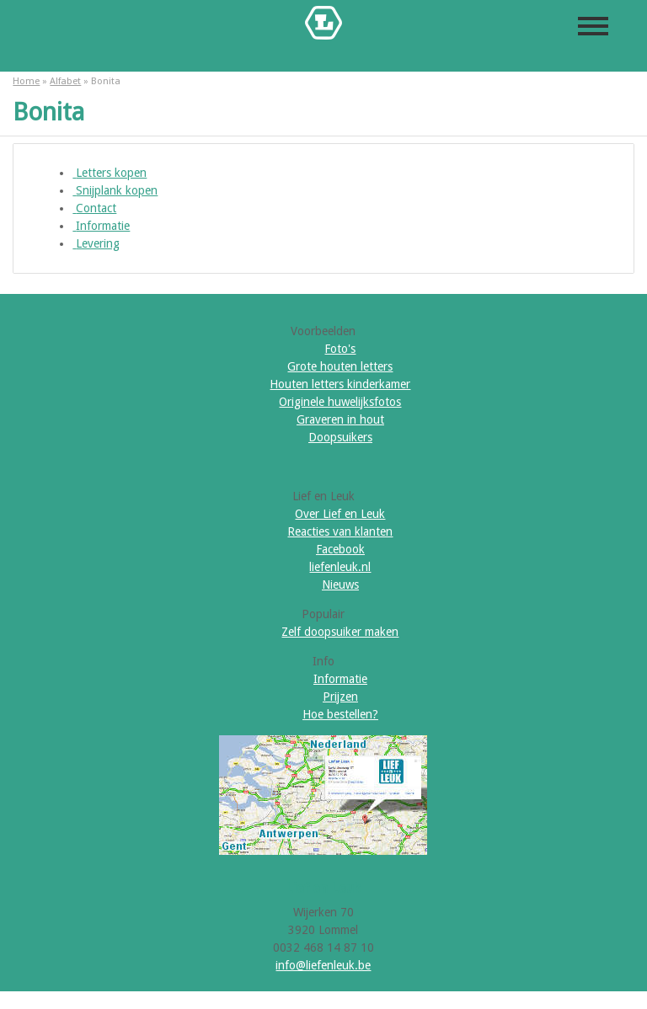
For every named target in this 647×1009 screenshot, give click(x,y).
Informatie (101, 225)
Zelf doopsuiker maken (339, 631)
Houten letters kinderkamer (340, 384)
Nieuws (340, 584)
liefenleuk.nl (340, 567)
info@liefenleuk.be (323, 965)
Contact (94, 208)
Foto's (340, 348)
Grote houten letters (340, 366)
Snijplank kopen (115, 190)
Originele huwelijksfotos (340, 401)
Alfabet (65, 81)
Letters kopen (109, 172)
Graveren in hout (340, 419)
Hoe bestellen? (340, 714)
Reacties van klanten (340, 531)
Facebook (340, 549)
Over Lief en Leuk (340, 514)
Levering (96, 243)
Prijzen (340, 696)
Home (26, 81)
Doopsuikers (340, 437)
